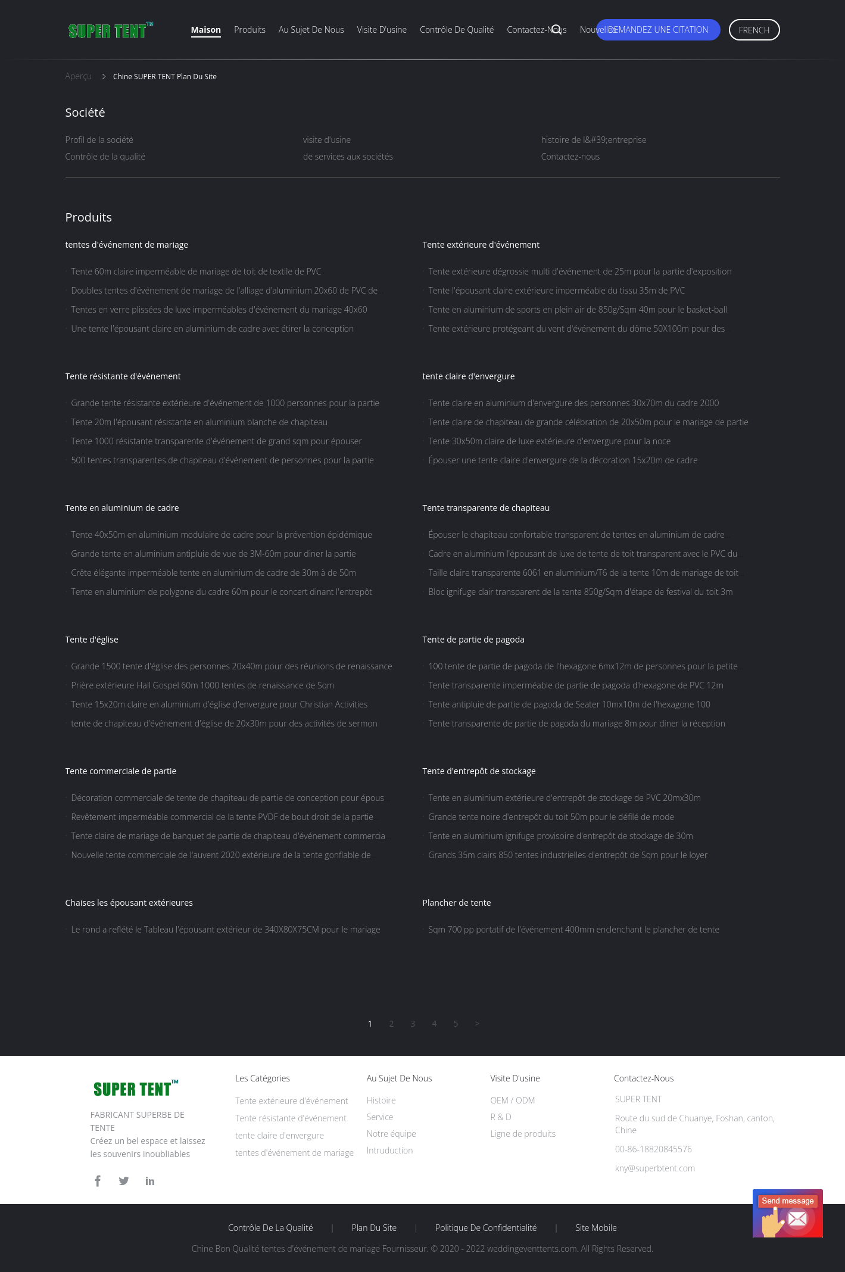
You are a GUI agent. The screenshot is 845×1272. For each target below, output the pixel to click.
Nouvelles (598, 29)
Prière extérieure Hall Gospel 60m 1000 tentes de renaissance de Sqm (203, 685)
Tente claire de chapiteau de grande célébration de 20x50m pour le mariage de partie (589, 422)
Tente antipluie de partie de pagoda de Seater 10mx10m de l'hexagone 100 (569, 704)
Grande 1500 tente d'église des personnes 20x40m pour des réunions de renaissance (231, 666)
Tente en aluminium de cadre (122, 507)
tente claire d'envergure (469, 376)
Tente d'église (92, 639)
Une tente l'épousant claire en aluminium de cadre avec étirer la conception (212, 328)
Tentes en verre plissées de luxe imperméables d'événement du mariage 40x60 (219, 309)
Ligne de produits (523, 1133)
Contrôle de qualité (457, 29)
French (754, 30)
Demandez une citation (658, 29)
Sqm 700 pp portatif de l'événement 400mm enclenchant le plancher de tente (574, 929)
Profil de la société (100, 139)
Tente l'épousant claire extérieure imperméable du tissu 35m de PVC (557, 290)
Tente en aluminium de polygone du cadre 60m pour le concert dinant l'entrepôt (221, 591)
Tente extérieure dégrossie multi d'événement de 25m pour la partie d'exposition (580, 271)
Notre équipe (391, 1133)
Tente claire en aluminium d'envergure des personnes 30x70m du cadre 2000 (574, 403)
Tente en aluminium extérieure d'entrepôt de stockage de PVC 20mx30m (565, 797)
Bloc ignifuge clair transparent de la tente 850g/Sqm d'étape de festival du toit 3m (581, 591)
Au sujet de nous (311, 29)
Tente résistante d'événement (123, 376)
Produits (250, 29)
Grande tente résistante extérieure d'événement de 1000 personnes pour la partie (225, 403)
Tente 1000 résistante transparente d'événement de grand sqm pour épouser (217, 441)
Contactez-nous (537, 29)
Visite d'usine (382, 29)
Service (380, 1117)
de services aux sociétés (348, 156)
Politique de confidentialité (486, 1228)
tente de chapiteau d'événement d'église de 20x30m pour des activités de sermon (224, 723)
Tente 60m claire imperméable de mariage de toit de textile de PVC (196, 271)
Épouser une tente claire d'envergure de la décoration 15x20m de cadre (563, 460)
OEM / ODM (512, 1100)
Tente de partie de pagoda (474, 639)
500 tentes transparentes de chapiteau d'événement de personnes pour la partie (223, 460)
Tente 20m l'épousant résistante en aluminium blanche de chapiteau (199, 422)
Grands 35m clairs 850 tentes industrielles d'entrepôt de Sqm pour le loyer (568, 855)
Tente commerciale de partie (121, 771)
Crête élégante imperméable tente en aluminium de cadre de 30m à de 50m (214, 572)
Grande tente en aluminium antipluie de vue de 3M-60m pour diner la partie (213, 553)
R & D (500, 1117)
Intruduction (390, 1150)
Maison (206, 29)
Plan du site (374, 1228)
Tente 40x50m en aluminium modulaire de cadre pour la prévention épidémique (221, 534)
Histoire (381, 1100)
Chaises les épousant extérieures (129, 902)
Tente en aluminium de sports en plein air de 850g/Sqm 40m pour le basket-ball (578, 309)
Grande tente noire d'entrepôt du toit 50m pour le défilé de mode (552, 816)
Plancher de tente (457, 902)
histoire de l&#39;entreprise (594, 139)
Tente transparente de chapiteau (486, 507)
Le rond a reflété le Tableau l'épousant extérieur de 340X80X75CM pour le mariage (226, 929)
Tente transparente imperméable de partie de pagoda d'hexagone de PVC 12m (576, 685)
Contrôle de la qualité (106, 156)
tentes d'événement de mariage (127, 244)
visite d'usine (327, 139)
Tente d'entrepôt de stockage (479, 771)
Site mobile (595, 1228)
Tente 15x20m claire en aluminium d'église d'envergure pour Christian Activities (219, 704)
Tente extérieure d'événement (481, 244)
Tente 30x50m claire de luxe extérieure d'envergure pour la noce (550, 441)
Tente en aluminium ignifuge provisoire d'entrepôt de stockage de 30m (561, 835)
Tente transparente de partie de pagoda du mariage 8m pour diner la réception (577, 723)
